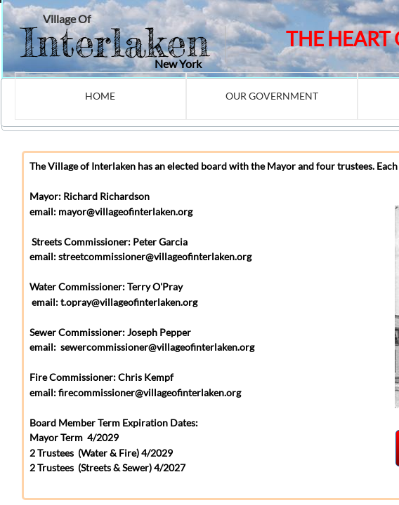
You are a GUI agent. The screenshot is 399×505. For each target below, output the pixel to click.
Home (100, 96)
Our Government (271, 96)
